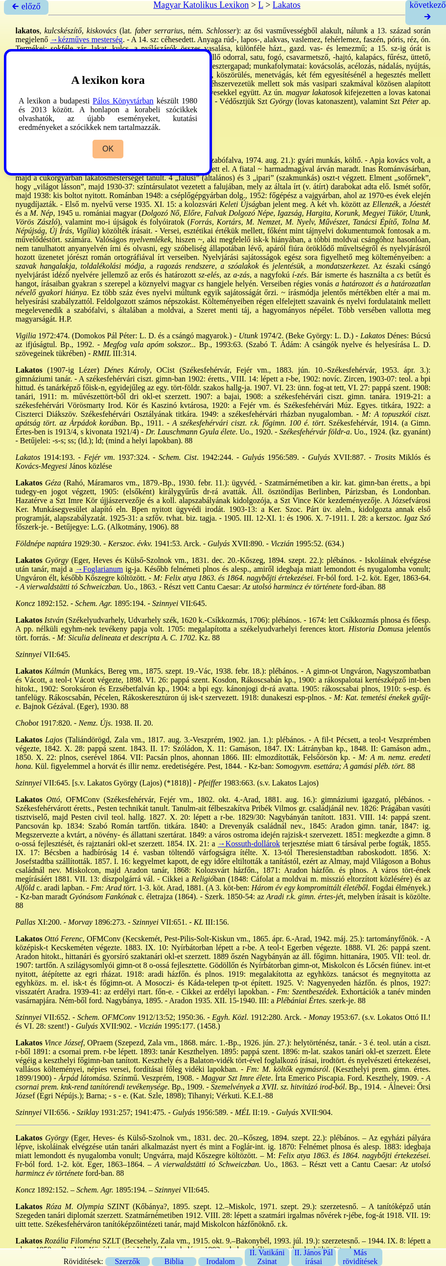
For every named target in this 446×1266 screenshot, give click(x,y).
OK (108, 149)
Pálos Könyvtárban (123, 101)
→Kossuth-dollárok (249, 843)
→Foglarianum (99, 569)
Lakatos (287, 5)
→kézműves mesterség (86, 39)
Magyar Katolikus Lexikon (201, 5)
